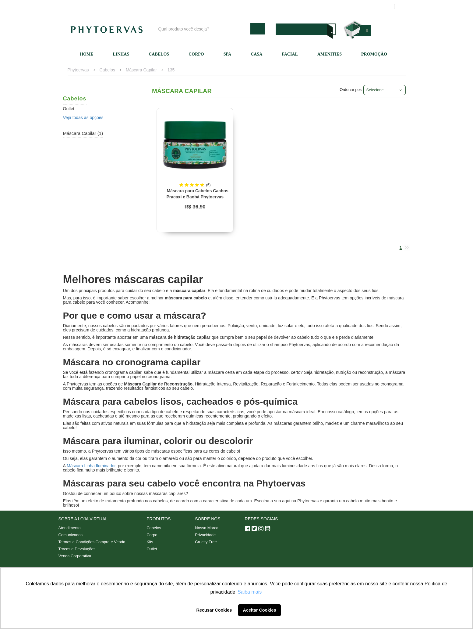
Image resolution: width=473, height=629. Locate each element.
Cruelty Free (206, 542)
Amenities (329, 54)
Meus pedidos (366, 6)
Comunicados (70, 535)
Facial (290, 54)
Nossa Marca (206, 528)
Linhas (121, 54)
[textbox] (202, 28)
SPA (227, 54)
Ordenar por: (351, 89)
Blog (239, 6)
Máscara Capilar (141, 69)
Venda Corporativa (74, 556)
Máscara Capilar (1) (83, 133)
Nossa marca (265, 6)
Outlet (151, 549)
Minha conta (332, 6)
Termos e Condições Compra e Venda (91, 542)
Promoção (374, 54)
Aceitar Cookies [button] (259, 610)
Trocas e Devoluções (77, 549)
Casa (256, 54)
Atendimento (299, 6)
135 (171, 69)
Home (86, 54)
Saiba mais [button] (250, 592)
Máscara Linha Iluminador (91, 465)
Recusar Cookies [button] (214, 610)
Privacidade (205, 535)
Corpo (196, 54)
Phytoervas (78, 69)
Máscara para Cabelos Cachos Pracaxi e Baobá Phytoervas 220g (197, 196)
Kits (149, 542)
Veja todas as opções (83, 117)
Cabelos (159, 54)
